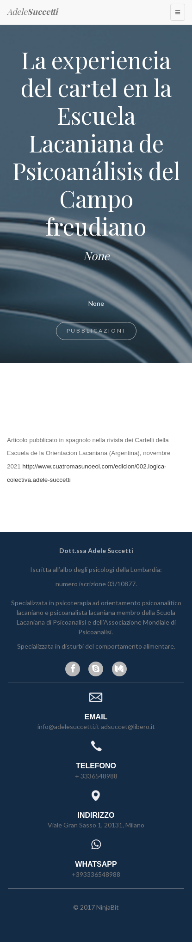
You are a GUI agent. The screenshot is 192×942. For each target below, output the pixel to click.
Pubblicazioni (96, 330)
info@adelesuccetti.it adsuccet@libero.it (96, 726)
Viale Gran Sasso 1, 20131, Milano (96, 825)
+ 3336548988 (96, 776)
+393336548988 (96, 874)
